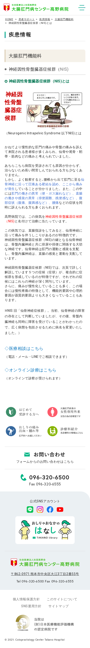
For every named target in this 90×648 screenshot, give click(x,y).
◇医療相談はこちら (24, 348)
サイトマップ (58, 606)
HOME (9, 19)
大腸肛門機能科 (64, 19)
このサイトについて (62, 599)
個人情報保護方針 (26, 599)
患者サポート (27, 19)
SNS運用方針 (31, 606)
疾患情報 (44, 19)
